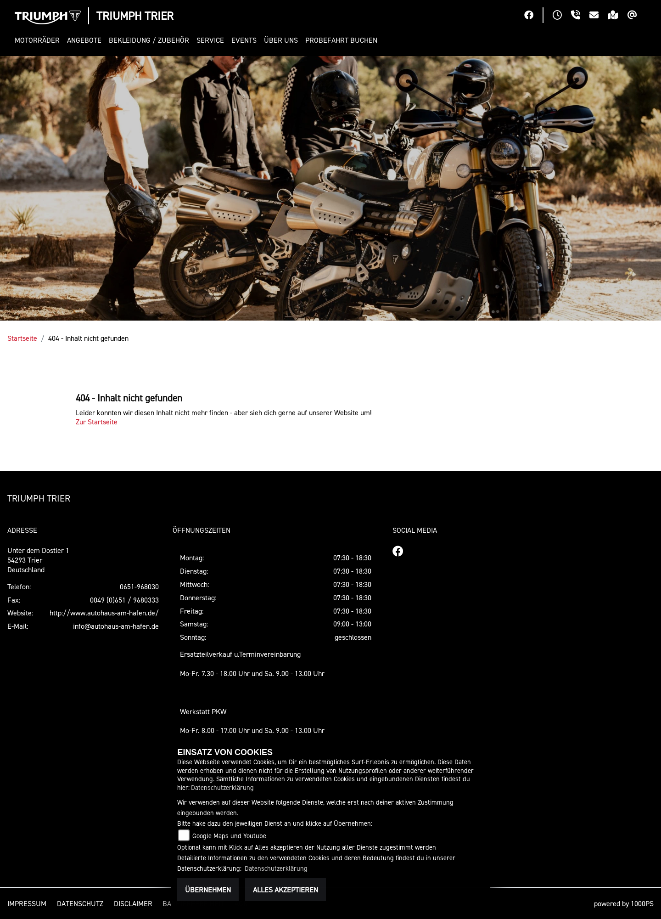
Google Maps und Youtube (229, 836)
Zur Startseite (97, 421)
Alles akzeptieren (285, 889)
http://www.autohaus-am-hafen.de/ (104, 612)
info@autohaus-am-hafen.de (116, 626)
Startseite (22, 338)
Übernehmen (208, 889)
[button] (39, 40)
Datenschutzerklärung (222, 787)
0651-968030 (139, 586)
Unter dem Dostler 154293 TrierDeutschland (38, 560)
